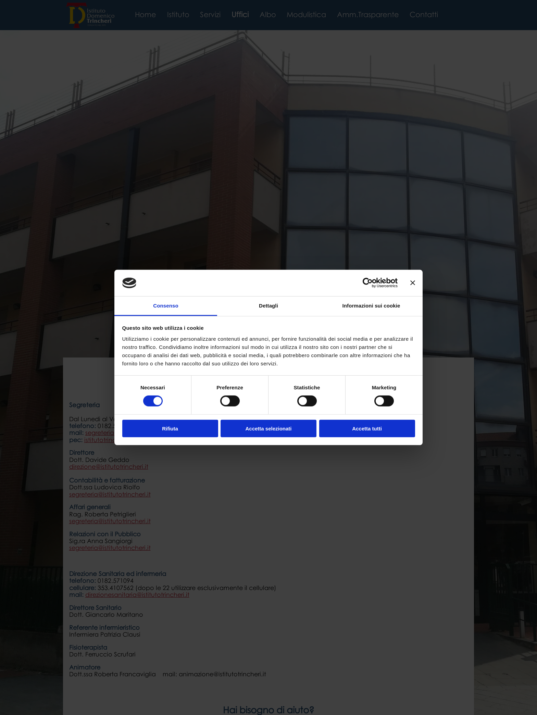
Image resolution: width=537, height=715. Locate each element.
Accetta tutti (367, 428)
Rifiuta (170, 428)
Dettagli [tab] (268, 306)
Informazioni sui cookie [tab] (371, 306)
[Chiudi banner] (412, 282)
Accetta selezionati (268, 428)
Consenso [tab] (165, 306)
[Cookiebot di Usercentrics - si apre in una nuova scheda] (368, 283)
